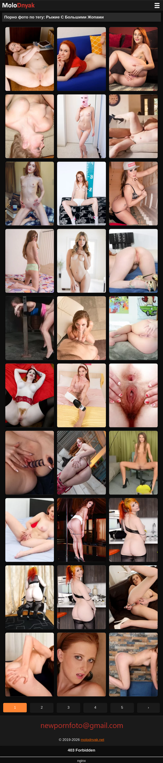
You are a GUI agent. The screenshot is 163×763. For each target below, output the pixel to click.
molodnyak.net (92, 740)
